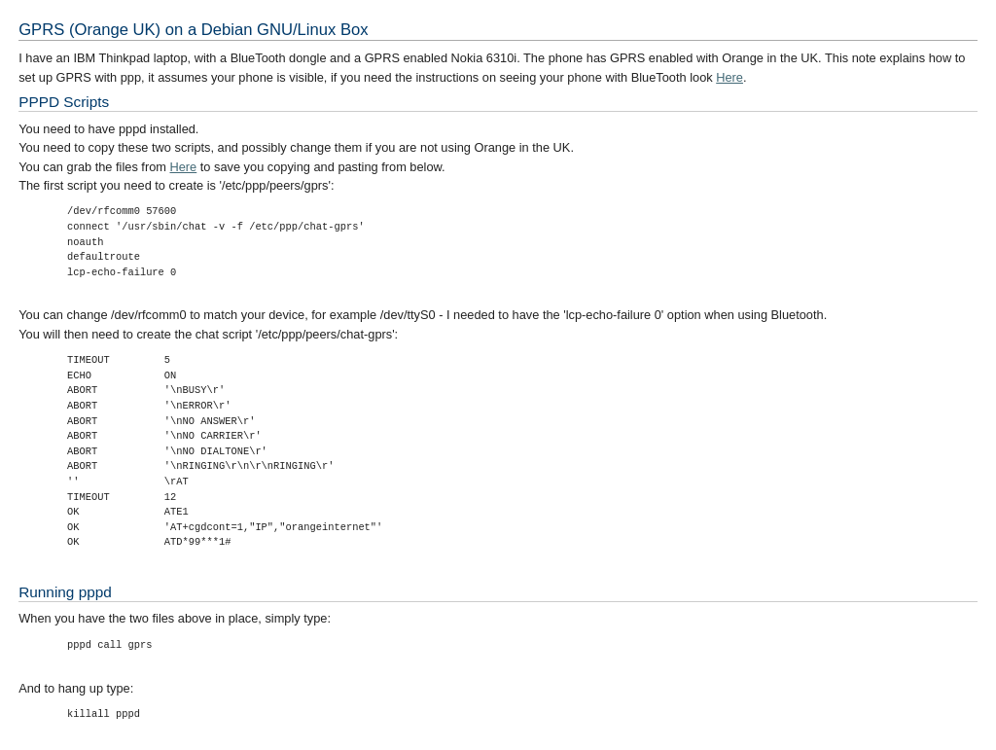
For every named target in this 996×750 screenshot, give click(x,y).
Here (729, 77)
